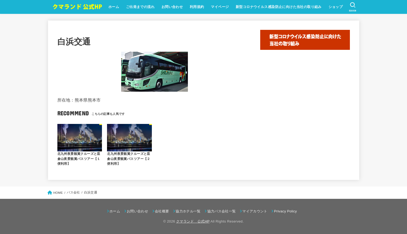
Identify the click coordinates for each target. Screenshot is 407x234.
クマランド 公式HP (193, 221)
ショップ (335, 7)
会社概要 (162, 211)
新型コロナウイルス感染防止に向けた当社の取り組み (278, 7)
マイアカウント (254, 211)
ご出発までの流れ (140, 7)
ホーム (113, 7)
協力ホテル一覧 (188, 211)
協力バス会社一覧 (221, 211)
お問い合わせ (172, 7)
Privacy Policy (285, 211)
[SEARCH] (352, 7)
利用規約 (196, 7)
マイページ (219, 7)
